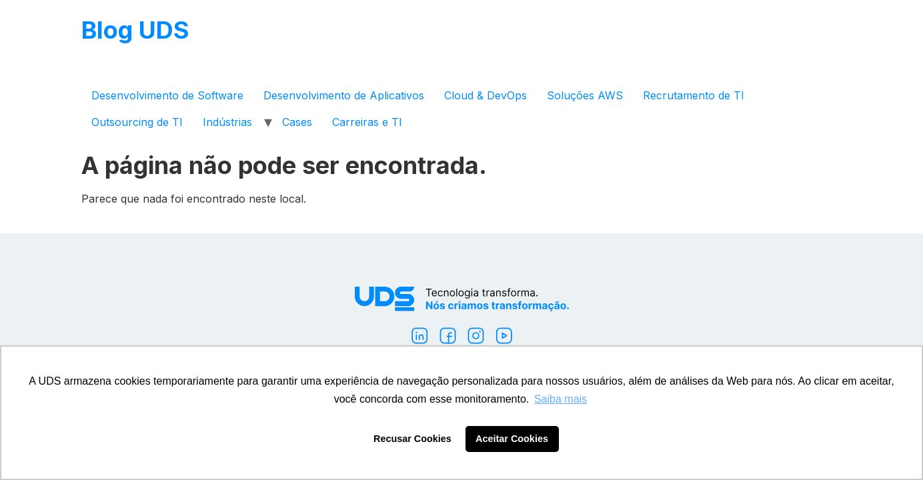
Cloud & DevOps (485, 95)
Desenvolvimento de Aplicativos (343, 95)
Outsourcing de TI (137, 122)
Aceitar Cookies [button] (512, 438)
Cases (297, 122)
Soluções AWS (585, 95)
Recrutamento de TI (693, 95)
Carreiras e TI (367, 122)
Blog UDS (135, 30)
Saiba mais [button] (560, 399)
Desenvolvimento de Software (167, 95)
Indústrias (227, 122)
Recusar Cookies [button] (412, 438)
